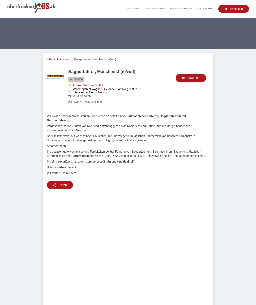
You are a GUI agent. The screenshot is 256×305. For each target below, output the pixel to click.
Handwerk (63, 59)
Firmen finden (155, 8)
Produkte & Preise (181, 8)
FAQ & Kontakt (206, 8)
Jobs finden (133, 8)
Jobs (49, 59)
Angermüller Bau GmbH (88, 85)
